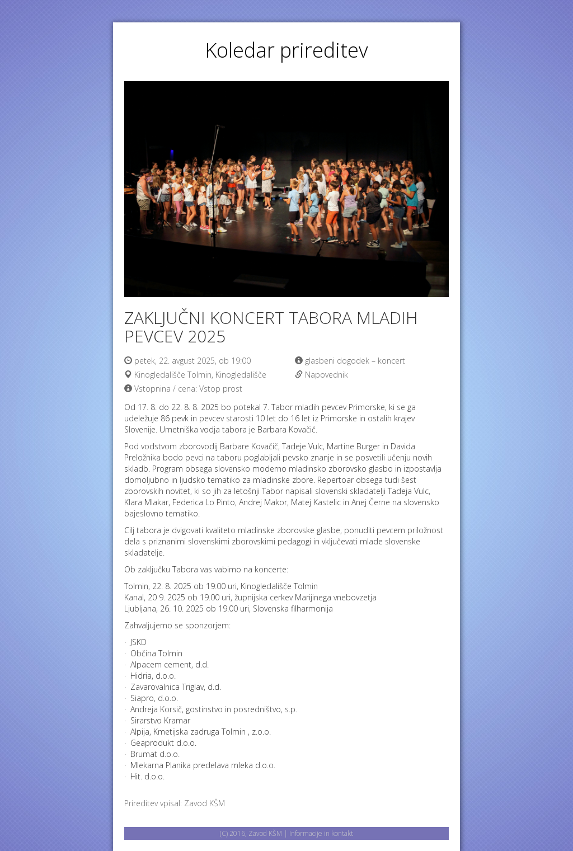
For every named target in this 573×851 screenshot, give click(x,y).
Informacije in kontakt (321, 833)
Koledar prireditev (286, 50)
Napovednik (326, 374)
